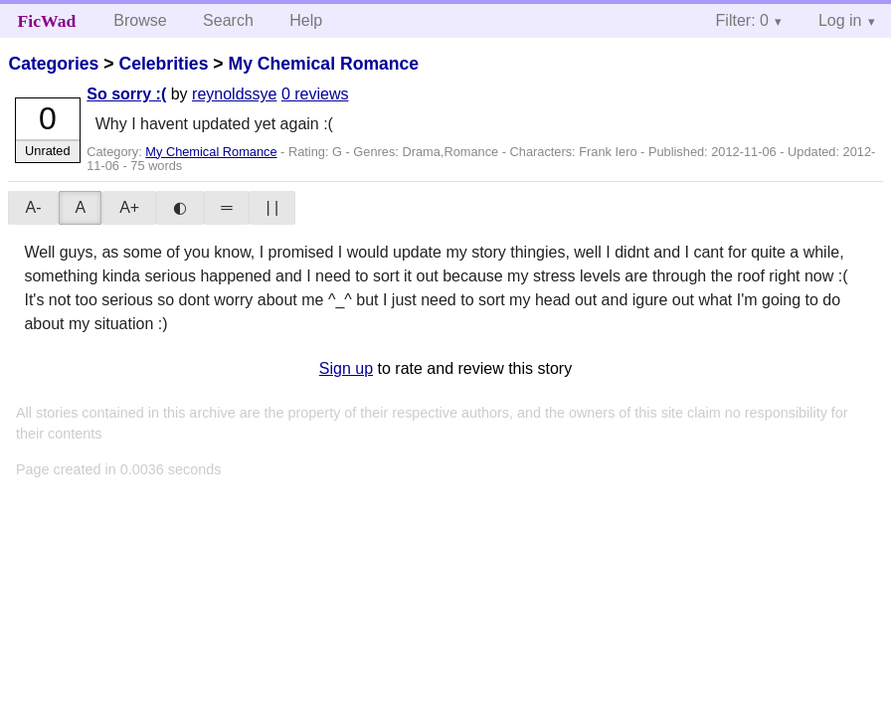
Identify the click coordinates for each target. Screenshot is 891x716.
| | (272, 207)
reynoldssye (234, 94)
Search (228, 20)
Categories (53, 64)
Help (305, 20)
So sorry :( (126, 94)
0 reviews (315, 94)
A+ (129, 207)
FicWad (47, 21)
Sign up (346, 368)
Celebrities (163, 64)
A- (33, 207)
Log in (840, 20)
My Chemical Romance (323, 64)
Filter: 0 (742, 20)
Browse (139, 20)
